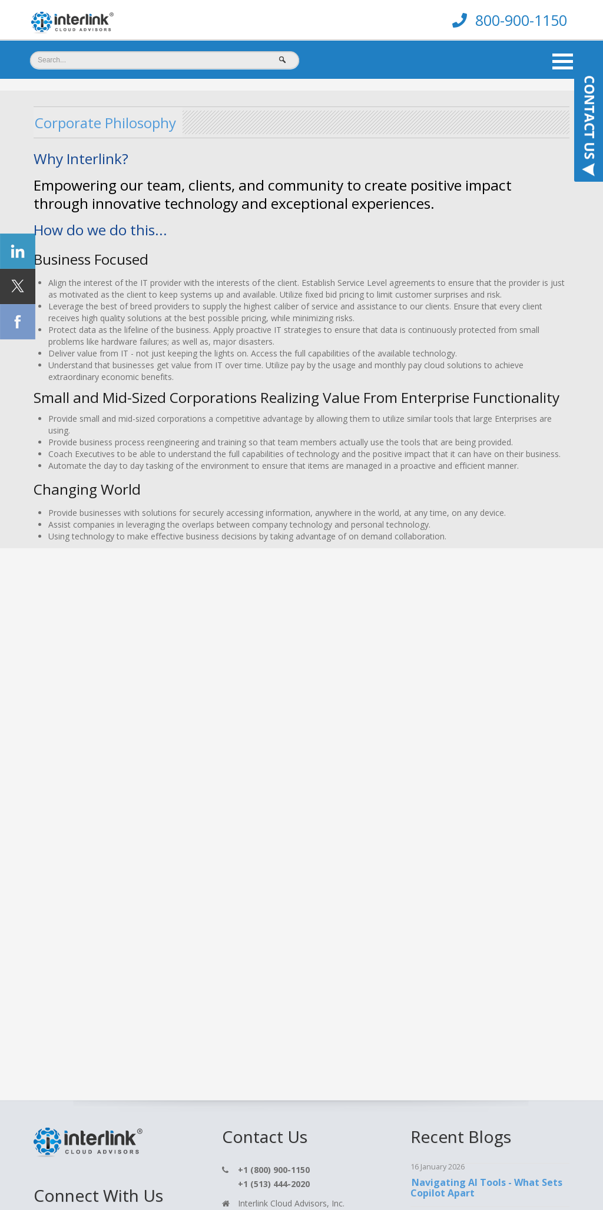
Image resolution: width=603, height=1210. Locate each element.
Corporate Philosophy (118, 122)
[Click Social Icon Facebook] (17, 321)
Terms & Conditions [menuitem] (323, 1176)
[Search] (164, 60)
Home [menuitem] (81, 1176)
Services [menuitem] (115, 1176)
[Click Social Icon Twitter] (17, 286)
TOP (502, 1172)
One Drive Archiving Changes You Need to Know (489, 753)
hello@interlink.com (275, 764)
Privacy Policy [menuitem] (260, 1176)
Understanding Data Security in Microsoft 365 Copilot (484, 806)
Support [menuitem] (215, 1176)
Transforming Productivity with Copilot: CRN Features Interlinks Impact (486, 863)
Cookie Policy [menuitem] (381, 1176)
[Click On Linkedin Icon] (44, 780)
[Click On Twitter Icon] (43, 753)
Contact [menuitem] (153, 1176)
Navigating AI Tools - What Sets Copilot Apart (485, 700)
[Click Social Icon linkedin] (17, 251)
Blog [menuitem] (183, 1176)
